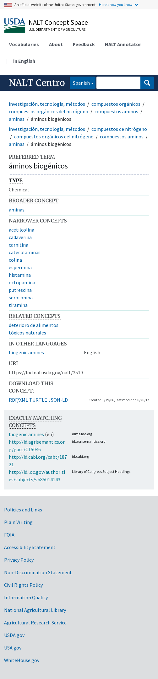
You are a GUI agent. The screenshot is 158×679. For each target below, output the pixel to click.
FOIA (9, 535)
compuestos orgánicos (115, 104)
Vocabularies (24, 44)
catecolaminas (25, 252)
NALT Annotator (123, 44)
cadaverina (20, 237)
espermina (20, 267)
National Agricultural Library (35, 610)
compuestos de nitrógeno (119, 129)
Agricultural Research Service (35, 622)
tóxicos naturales (27, 332)
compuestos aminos (116, 111)
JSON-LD (58, 400)
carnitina (18, 245)
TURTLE (38, 400)
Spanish (80, 82)
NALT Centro (37, 82)
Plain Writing (18, 522)
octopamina (22, 282)
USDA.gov (14, 635)
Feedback (84, 44)
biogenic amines (26, 352)
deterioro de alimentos (33, 325)
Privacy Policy (19, 560)
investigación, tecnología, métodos (47, 104)
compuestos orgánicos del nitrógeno (48, 111)
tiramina (18, 305)
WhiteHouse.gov (21, 660)
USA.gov (12, 647)
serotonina (21, 297)
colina (15, 260)
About (56, 44)
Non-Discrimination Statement (38, 572)
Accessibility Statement (30, 547)
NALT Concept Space (58, 22)
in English (24, 61)
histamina (20, 275)
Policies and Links (23, 509)
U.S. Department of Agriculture (57, 29)
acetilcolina (21, 230)
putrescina (20, 290)
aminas (17, 119)
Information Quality (26, 597)
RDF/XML (18, 400)
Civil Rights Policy (23, 585)
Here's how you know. (116, 4)
